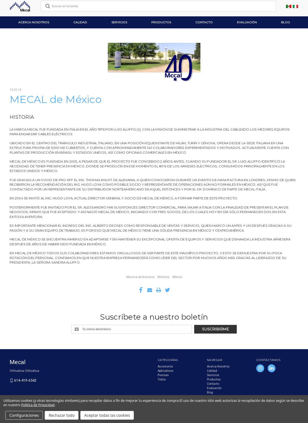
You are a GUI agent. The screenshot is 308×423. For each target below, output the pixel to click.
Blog (285, 22)
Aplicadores (165, 370)
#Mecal (177, 277)
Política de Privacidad (37, 405)
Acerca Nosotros (33, 22)
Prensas (163, 375)
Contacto (204, 22)
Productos (161, 22)
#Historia (163, 277)
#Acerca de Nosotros (140, 277)
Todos (162, 379)
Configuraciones (24, 415)
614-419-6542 (25, 380)
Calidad (80, 22)
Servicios (119, 22)
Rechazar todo (62, 415)
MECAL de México (56, 99)
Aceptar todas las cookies (107, 415)
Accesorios (165, 366)
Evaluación (247, 22)
